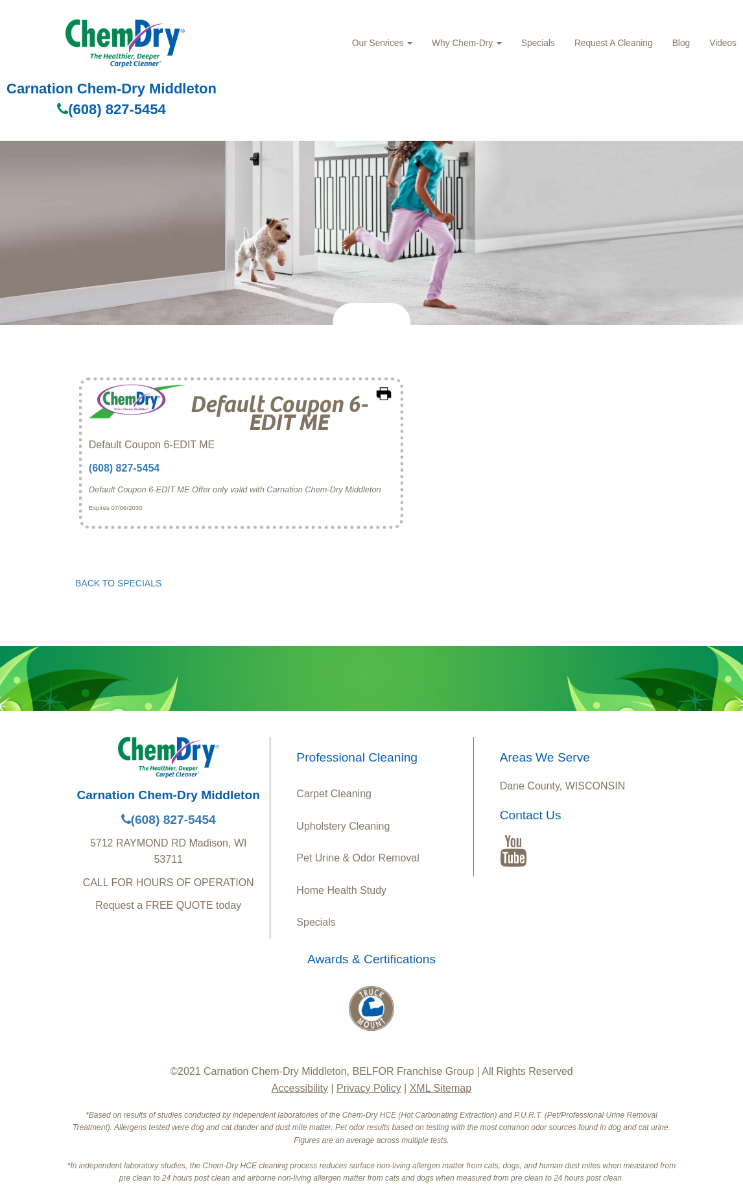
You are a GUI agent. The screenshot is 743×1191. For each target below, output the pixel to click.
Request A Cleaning (613, 43)
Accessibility (300, 1088)
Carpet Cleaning (334, 793)
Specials (538, 43)
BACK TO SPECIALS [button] (118, 583)
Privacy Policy (368, 1088)
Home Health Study (341, 890)
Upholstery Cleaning (343, 826)
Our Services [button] (382, 43)
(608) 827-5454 (111, 109)
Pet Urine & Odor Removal (357, 857)
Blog (681, 43)
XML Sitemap (440, 1088)
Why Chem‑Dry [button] (467, 43)
